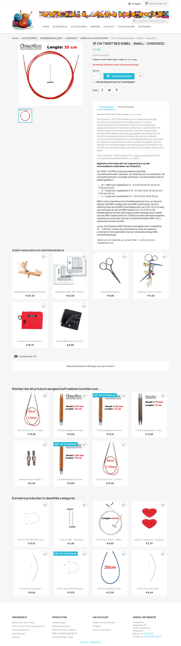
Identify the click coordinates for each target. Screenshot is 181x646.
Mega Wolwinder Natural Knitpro (30, 291)
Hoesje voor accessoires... (30, 341)
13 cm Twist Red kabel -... (149, 588)
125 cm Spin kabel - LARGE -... (110, 539)
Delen (102, 90)
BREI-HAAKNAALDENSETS (64, 633)
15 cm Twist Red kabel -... (32, 588)
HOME (45, 26)
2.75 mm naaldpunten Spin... (70, 430)
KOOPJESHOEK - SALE (62, 637)
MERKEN (95, 26)
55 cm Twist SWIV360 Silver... (32, 539)
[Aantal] (96, 76)
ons (138, 240)
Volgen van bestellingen (104, 622)
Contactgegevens (21, 629)
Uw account (101, 617)
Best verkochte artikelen (64, 629)
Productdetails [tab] (126, 106)
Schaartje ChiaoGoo (110, 291)
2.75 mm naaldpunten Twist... (149, 430)
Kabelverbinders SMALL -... (31, 479)
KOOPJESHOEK (126, 26)
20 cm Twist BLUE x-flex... (110, 588)
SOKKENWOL (60, 26)
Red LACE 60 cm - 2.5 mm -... (31, 430)
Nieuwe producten (61, 626)
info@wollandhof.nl (153, 636)
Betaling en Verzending (23, 622)
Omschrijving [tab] (106, 106)
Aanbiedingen (18, 633)
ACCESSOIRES (79, 26)
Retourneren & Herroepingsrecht (28, 626)
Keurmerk (144, 26)
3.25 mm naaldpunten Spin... (110, 430)
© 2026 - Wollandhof (90, 642)
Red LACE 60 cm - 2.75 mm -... (110, 479)
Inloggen (97, 626)
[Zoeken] (150, 21)
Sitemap (16, 637)
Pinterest (116, 90)
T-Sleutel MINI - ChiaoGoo (71, 539)
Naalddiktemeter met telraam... (70, 291)
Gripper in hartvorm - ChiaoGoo (149, 539)
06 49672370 (147, 633)
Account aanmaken (102, 629)
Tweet (109, 90)
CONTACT (109, 26)
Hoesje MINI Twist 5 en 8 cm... (70, 341)
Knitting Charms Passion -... (151, 291)
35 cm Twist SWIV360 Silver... (71, 588)
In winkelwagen (119, 76)
